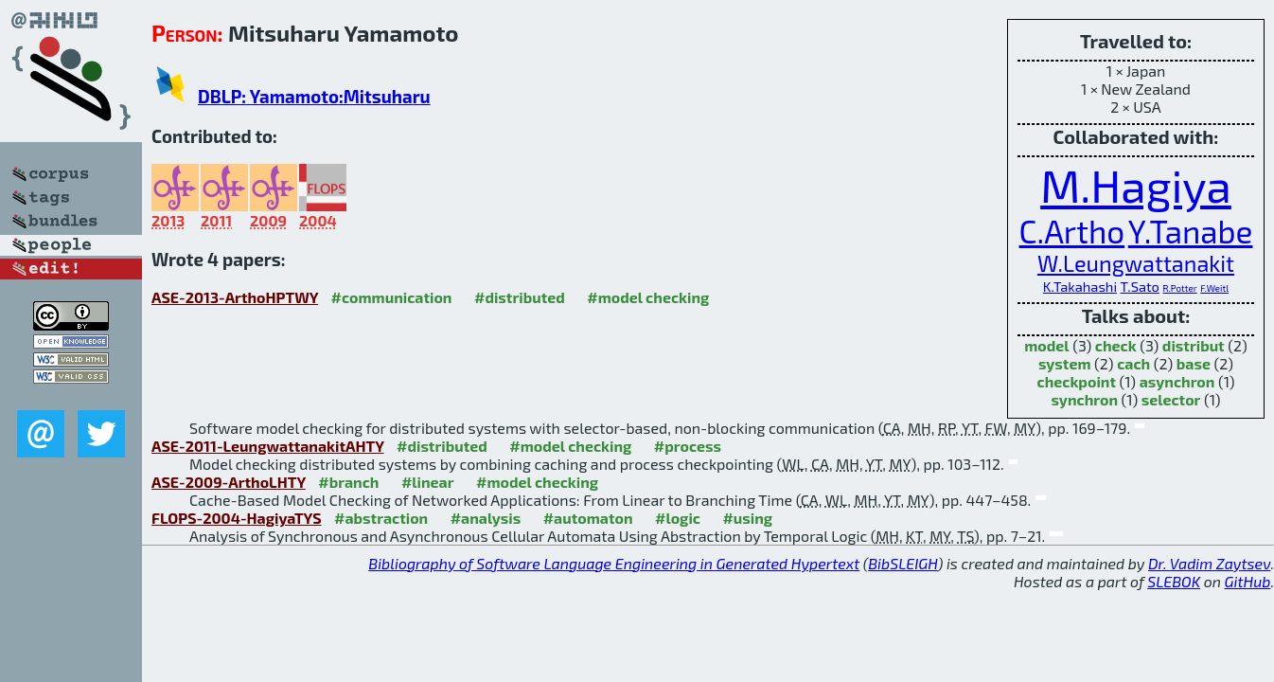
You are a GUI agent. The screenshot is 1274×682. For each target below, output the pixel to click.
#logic (677, 518)
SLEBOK (1173, 581)
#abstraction (381, 518)
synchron (1084, 399)
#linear (427, 482)
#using (747, 518)
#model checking (648, 297)
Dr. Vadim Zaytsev (1209, 563)
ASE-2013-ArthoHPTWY (234, 297)
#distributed (519, 297)
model (1046, 345)
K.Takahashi (1080, 286)
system (1064, 363)
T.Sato (1140, 286)
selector (1171, 399)
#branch (348, 482)
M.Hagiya (1135, 184)
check (1116, 345)
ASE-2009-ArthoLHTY (228, 482)
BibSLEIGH (902, 563)
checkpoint (1077, 381)
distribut (1193, 345)
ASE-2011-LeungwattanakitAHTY (267, 446)
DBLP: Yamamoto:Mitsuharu (314, 96)
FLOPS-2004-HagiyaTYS (236, 518)
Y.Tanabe (1190, 231)
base (1194, 363)
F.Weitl (1214, 288)
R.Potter (1180, 288)
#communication (391, 297)
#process (687, 446)
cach (1133, 363)
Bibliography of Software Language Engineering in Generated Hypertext (613, 563)
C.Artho (1072, 231)
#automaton (588, 518)
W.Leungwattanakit (1135, 263)
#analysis (486, 518)
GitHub (1248, 581)
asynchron (1177, 381)
